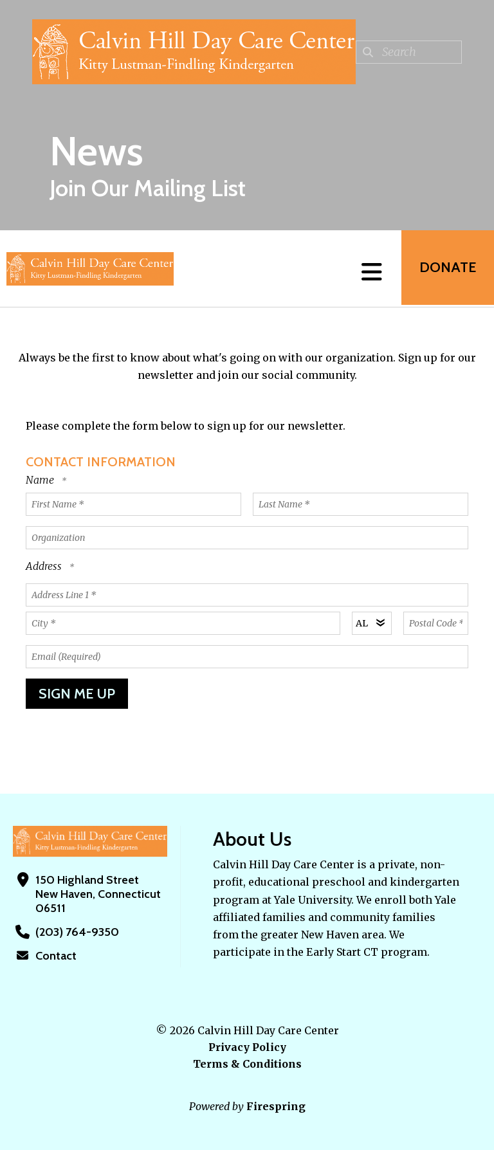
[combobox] (409, 52)
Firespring (276, 1106)
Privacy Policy (247, 1047)
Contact (56, 956)
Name (41, 479)
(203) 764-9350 (75, 932)
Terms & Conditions (247, 1063)
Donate (446, 268)
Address (45, 566)
